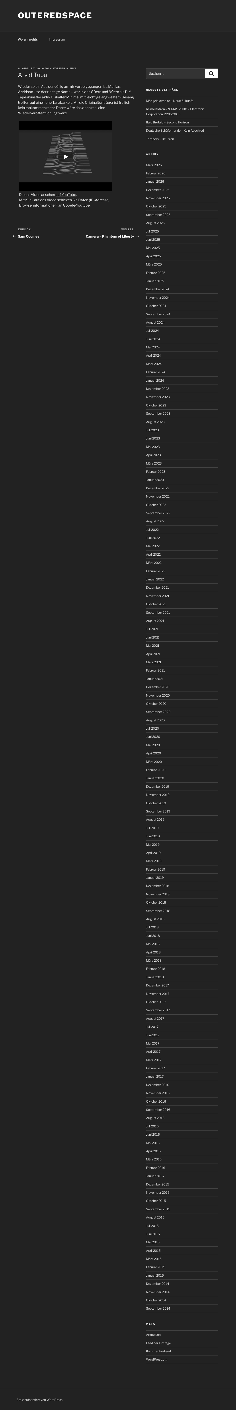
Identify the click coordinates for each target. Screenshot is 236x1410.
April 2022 (153, 554)
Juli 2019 (152, 828)
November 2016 (158, 1093)
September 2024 (158, 314)
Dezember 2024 (157, 289)
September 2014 (158, 1308)
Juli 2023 (152, 430)
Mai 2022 (153, 546)
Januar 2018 (155, 977)
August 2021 (155, 621)
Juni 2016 (153, 1134)
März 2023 (154, 463)
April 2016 (153, 1151)
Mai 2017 (152, 1043)
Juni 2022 (153, 538)
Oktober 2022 (156, 505)
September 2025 (158, 215)
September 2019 (158, 811)
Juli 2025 (152, 231)
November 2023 (158, 397)
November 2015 (158, 1192)
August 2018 (155, 919)
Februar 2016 (155, 1168)
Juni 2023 (153, 438)
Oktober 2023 (156, 405)
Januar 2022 (155, 579)
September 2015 (158, 1209)
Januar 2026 (155, 181)
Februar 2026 (155, 173)
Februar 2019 (155, 869)
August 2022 (155, 521)
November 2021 (157, 596)
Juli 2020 (152, 728)
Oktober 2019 (156, 803)
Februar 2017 (155, 1068)
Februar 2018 (155, 969)
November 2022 (158, 496)
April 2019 (153, 853)
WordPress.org (156, 1359)
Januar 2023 (155, 480)
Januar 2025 (155, 281)
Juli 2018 (152, 927)
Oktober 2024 (156, 306)
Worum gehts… (29, 39)
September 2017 (158, 1010)
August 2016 (155, 1118)
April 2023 (153, 455)
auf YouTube (66, 195)
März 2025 (154, 264)
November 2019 (158, 795)
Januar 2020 (155, 778)
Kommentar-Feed (158, 1351)
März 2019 (154, 861)
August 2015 (155, 1217)
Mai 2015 (153, 1242)
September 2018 (158, 911)
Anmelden (153, 1334)
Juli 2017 (152, 1027)
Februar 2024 (155, 372)
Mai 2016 (153, 1143)
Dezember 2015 (157, 1184)
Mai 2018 (153, 944)
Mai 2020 (153, 745)
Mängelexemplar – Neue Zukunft (169, 101)
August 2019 (155, 819)
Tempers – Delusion (160, 139)
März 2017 (153, 1060)
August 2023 (155, 422)
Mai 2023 (153, 447)
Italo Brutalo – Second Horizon (167, 122)
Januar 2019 (155, 877)
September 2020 (158, 712)
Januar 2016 (155, 1176)
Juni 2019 (153, 836)
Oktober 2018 (156, 902)
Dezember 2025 (157, 190)
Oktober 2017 (156, 1002)
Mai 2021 (152, 645)
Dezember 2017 (157, 985)
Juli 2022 (152, 529)
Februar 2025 (155, 273)
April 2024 (153, 355)
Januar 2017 (155, 1076)
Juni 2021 (153, 637)
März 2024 (154, 364)
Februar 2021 (155, 670)
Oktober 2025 (156, 206)
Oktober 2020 (156, 703)
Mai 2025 (153, 248)
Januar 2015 (155, 1275)
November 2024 (158, 297)
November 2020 (158, 695)
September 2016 (158, 1109)
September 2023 (158, 413)
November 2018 (158, 894)
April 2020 (153, 753)
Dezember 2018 (157, 886)
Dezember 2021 (157, 587)
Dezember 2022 (157, 488)
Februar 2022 (155, 571)
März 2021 (153, 662)
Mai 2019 (153, 844)
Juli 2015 (152, 1226)
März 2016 (154, 1159)
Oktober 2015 (156, 1201)
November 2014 (158, 1292)
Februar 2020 (156, 770)
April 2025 (153, 256)
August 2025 (155, 223)
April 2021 (153, 654)
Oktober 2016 (156, 1101)
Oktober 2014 (156, 1300)
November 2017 (157, 994)
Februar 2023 (155, 471)
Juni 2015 (153, 1234)
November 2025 (158, 198)
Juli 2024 (152, 330)
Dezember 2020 (158, 687)
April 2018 (153, 952)
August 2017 (155, 1018)
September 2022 (158, 513)
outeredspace (55, 15)
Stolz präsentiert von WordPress (39, 1400)
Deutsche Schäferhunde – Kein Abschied (175, 130)
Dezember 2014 (157, 1283)
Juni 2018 (153, 935)
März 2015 (154, 1259)
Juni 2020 (153, 736)
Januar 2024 (155, 380)
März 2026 (154, 165)
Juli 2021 (152, 629)
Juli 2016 (152, 1126)
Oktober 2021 (156, 604)
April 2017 (153, 1051)
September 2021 (158, 612)
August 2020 (155, 720)
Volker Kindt (65, 68)
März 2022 (154, 562)
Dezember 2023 (157, 389)
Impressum (57, 39)
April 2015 (153, 1250)
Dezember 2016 (157, 1085)
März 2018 (154, 960)
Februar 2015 (155, 1267)
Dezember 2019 (157, 786)
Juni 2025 (153, 239)
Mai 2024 (153, 347)
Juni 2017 (153, 1035)
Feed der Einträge (158, 1343)
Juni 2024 (153, 339)
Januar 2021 (155, 679)
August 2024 (155, 322)
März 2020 (154, 762)
